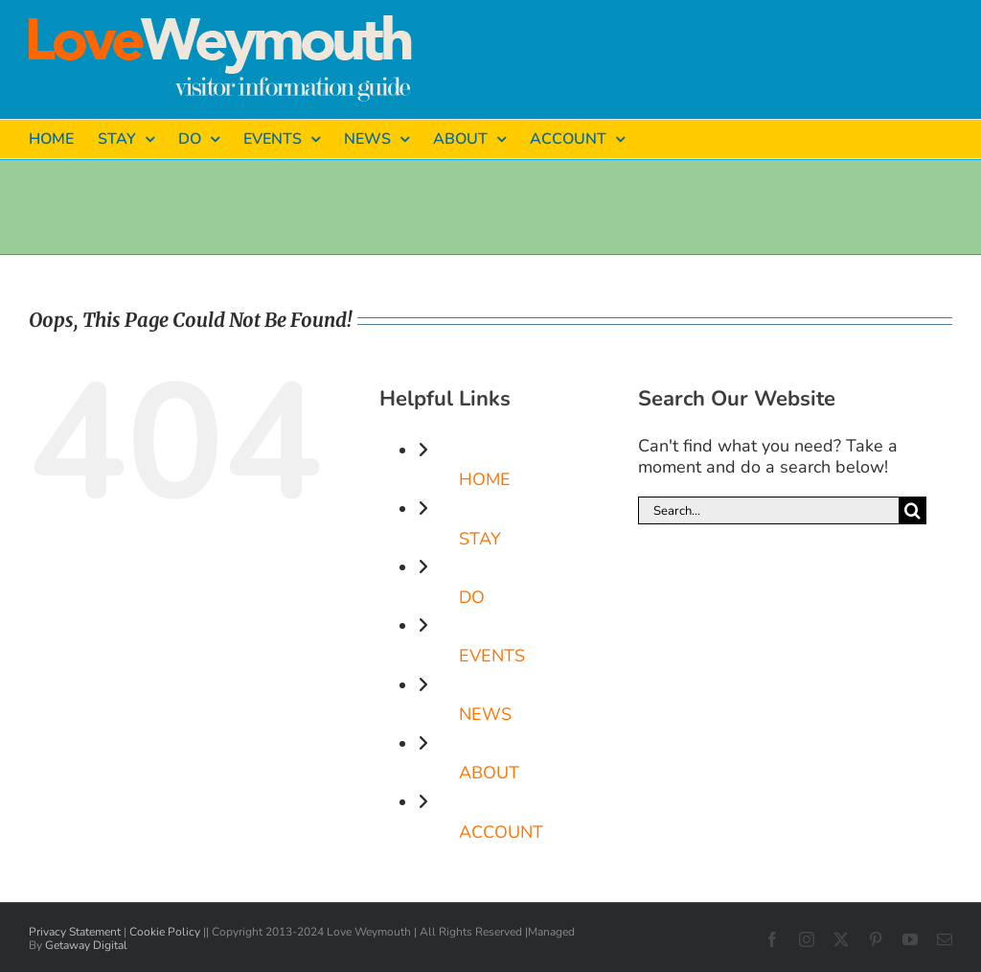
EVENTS (492, 655)
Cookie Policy (164, 931)
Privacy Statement (75, 931)
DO (472, 597)
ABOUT (489, 772)
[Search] (912, 510)
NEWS (485, 714)
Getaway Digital (86, 945)
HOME (485, 479)
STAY (480, 538)
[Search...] (768, 510)
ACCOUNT (501, 832)
